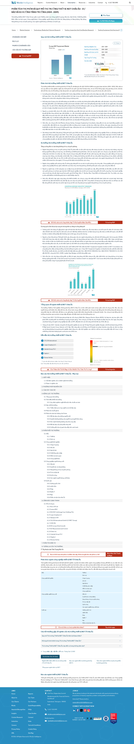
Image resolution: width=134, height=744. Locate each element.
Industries (92, 2)
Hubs (29, 721)
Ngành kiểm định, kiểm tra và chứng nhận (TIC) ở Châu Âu (54, 662)
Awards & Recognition (18, 709)
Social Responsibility (34, 705)
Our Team (31, 698)
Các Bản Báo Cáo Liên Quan (50, 656)
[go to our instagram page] (88, 710)
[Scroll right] (121, 30)
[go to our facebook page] (77, 710)
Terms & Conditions (34, 725)
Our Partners (32, 701)
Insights (13, 713)
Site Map (30, 733)
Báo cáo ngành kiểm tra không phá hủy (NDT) (80, 662)
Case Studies (32, 713)
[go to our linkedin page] (74, 710)
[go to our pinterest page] (85, 710)
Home (13, 694)
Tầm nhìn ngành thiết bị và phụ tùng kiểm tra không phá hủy (108, 662)
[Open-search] (130, 2)
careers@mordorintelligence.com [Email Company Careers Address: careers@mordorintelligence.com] (82, 702)
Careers (14, 725)
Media (13, 705)
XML (12, 733)
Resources (82, 2)
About (62, 2)
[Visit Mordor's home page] (22, 2)
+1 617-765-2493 (112, 2)
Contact (100, 2)
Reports (40, 2)
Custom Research (52, 2)
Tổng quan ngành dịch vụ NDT (51, 667)
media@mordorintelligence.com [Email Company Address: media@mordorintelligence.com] (57, 721)
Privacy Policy (15, 729)
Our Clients (15, 701)
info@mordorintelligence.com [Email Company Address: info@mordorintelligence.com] (56, 714)
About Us (14, 698)
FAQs (29, 709)
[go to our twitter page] (81, 710)
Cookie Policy (32, 729)
